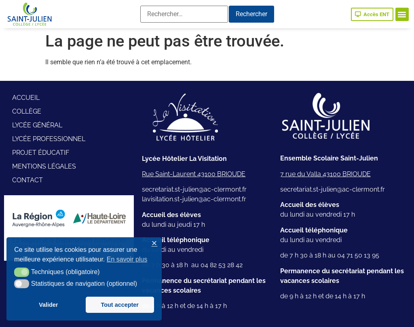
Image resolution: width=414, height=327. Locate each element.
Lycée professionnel (48, 139)
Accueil (26, 97)
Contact (27, 180)
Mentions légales (44, 166)
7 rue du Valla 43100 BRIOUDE (325, 174)
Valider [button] (48, 305)
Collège (26, 111)
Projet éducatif (40, 152)
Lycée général (37, 125)
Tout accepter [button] (120, 305)
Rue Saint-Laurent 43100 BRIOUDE (193, 174)
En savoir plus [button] (127, 259)
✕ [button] (154, 243)
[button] (402, 14)
